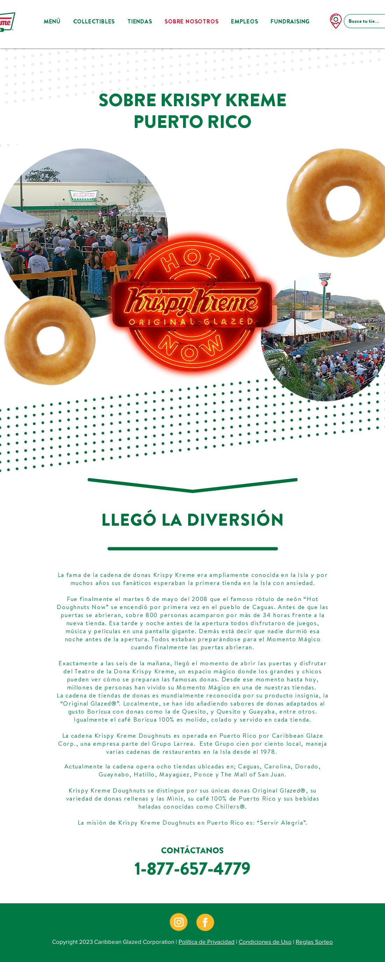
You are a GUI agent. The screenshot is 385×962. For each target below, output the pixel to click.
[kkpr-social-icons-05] (205, 922)
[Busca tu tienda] (365, 21)
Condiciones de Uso (265, 941)
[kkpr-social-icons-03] (178, 922)
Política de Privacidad (206, 941)
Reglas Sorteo (314, 941)
